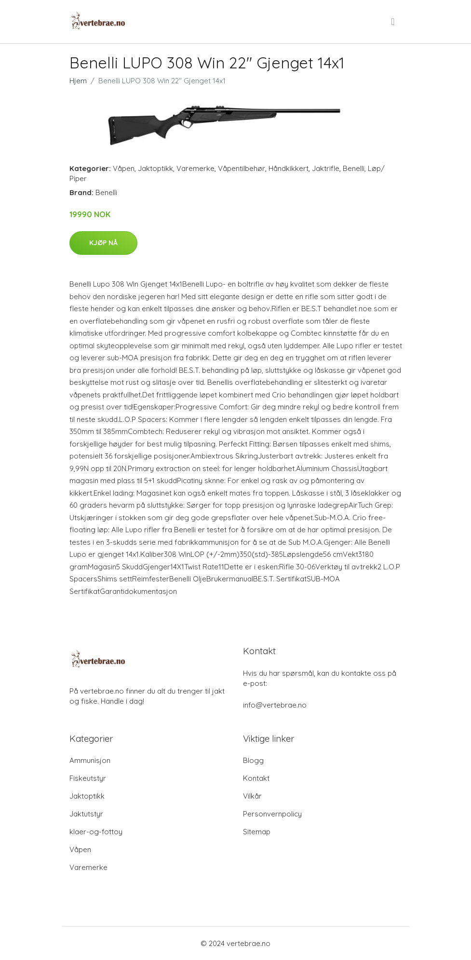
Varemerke (195, 168)
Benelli (353, 168)
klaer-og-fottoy (95, 831)
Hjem (78, 80)
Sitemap (256, 831)
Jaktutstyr (86, 813)
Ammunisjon (89, 760)
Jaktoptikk (155, 168)
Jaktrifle (325, 168)
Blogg (253, 760)
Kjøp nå (103, 242)
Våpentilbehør (241, 168)
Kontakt (256, 778)
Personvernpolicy (272, 813)
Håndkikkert (289, 168)
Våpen (124, 168)
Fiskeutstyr (87, 778)
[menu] (393, 21)
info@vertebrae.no (275, 705)
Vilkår (252, 796)
